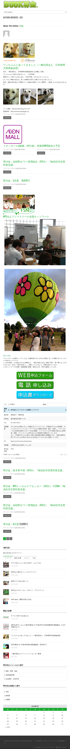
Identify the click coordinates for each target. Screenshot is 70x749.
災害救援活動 (10, 675)
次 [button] (64, 454)
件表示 (9, 404)
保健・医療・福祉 (11, 671)
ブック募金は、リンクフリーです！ (44, 747)
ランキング (8, 558)
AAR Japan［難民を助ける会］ (21, 599)
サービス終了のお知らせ (19, 616)
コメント (27, 558)
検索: (55, 404)
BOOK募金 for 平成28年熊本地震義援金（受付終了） (29, 645)
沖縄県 (8, 700)
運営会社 (58, 747)
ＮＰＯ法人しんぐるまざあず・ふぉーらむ (26, 563)
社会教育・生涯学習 (12, 679)
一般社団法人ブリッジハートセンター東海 (26, 654)
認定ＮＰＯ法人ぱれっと (19, 581)
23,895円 (15, 524)
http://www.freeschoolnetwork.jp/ (21, 441)
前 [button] (62, 454)
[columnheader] (6, 410)
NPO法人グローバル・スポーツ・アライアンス (27, 590)
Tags (34, 558)
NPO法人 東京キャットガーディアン (23, 572)
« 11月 (7, 727)
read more (7, 117)
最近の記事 (17, 558)
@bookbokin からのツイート (12, 553)
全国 (7, 692)
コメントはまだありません (18, 114)
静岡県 (8, 696)
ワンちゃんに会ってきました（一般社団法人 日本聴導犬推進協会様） (36, 635)
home (64, 747)
